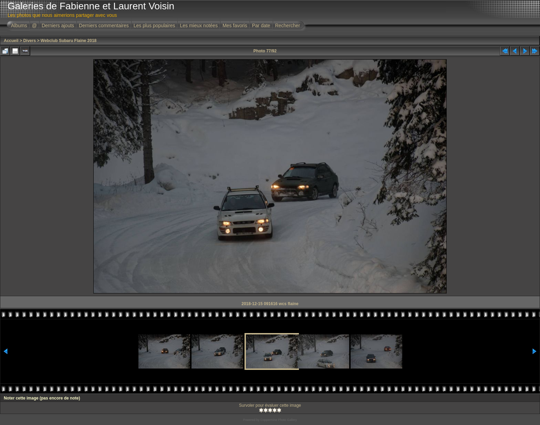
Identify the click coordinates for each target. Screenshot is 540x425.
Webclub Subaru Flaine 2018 (69, 40)
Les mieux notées (199, 25)
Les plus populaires (154, 25)
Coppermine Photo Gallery (278, 420)
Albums (19, 25)
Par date (261, 25)
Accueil (11, 40)
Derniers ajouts (58, 25)
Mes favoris (234, 25)
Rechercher (287, 25)
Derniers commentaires (104, 25)
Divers (29, 40)
